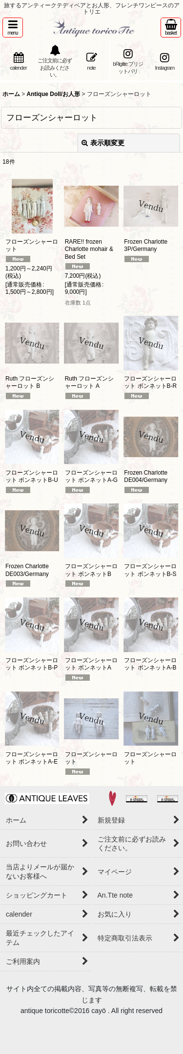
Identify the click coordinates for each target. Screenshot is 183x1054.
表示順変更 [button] (102, 143)
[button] (12, 28)
